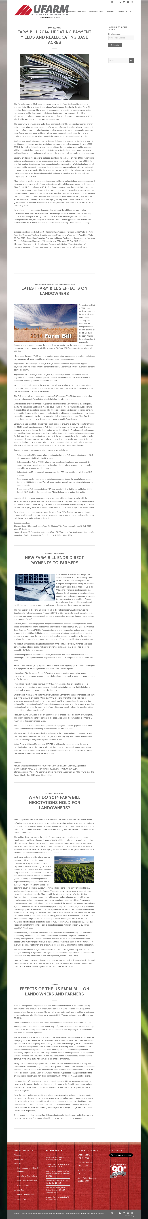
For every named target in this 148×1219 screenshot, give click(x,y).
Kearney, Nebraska (85, 1162)
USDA (58, 28)
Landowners (64, 284)
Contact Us (18, 1159)
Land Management (50, 284)
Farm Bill (52, 28)
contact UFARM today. (69, 956)
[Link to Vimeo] (124, 2)
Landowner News (20, 1199)
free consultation (40, 1118)
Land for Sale (19, 1190)
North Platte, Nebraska (87, 1178)
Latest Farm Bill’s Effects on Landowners (54, 291)
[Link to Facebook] (116, 2)
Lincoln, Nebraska (85, 1155)
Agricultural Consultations (27, 1176)
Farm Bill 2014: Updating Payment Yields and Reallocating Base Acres (54, 37)
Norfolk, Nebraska (85, 1170)
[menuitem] (36, 12)
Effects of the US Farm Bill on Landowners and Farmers (54, 991)
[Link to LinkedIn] (120, 2)
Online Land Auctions (25, 1195)
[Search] (131, 12)
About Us (17, 1155)
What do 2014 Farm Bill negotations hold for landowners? (55, 802)
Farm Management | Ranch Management (27, 1169)
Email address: (114, 34)
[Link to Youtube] (128, 2)
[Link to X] (112, 2)
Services (17, 1163)
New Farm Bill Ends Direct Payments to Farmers (54, 560)
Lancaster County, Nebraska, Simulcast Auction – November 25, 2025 (57, 1157)
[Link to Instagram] (132, 2)
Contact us (79, 223)
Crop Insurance (23, 1186)
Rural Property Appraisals (27, 1181)
